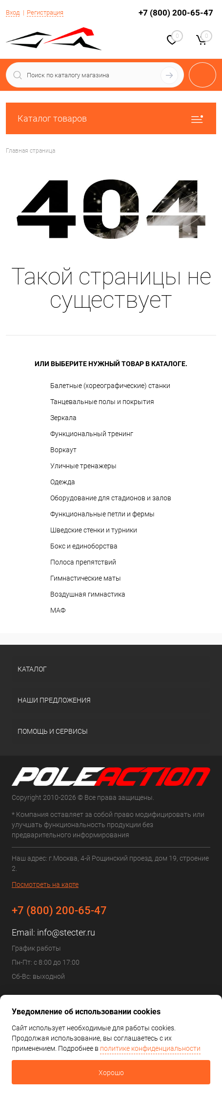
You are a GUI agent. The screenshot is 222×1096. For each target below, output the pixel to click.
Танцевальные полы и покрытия (102, 402)
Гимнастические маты (85, 578)
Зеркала (63, 418)
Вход (13, 12)
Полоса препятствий (83, 562)
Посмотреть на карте (45, 884)
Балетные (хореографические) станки (110, 385)
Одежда (62, 482)
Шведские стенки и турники (93, 530)
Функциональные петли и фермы (102, 514)
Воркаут (63, 450)
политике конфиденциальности (150, 1048)
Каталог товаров (111, 118)
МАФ (57, 610)
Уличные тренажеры (83, 466)
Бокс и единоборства (84, 546)
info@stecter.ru (66, 932)
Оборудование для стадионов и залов (110, 498)
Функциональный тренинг (91, 434)
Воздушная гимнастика (87, 594)
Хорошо (111, 1073)
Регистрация (45, 12)
